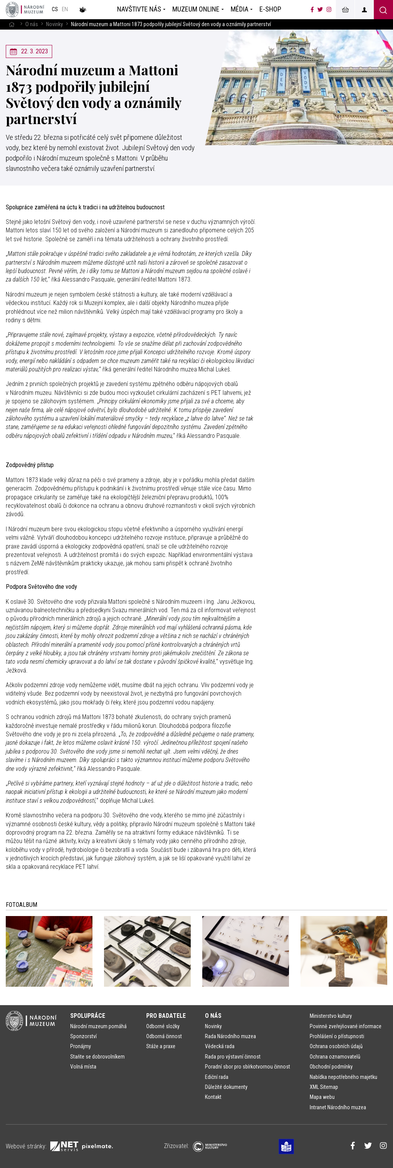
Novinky (54, 24)
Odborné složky (163, 1026)
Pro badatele (166, 1015)
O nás (31, 24)
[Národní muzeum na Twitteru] (320, 9)
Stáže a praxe (160, 1046)
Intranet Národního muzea (338, 1107)
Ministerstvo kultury (331, 1016)
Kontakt (213, 1097)
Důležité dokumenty (226, 1087)
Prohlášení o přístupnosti (337, 1036)
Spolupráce (87, 1015)
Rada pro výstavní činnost (233, 1057)
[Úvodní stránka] (25, 9)
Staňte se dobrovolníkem (97, 1057)
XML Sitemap (324, 1087)
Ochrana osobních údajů (336, 1046)
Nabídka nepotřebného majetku (343, 1077)
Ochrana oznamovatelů (335, 1057)
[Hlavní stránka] (11, 24)
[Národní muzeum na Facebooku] (312, 9)
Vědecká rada (219, 1046)
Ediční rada (216, 1077)
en (65, 9)
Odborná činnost (164, 1036)
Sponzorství (83, 1036)
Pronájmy (80, 1046)
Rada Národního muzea (230, 1036)
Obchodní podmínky (331, 1067)
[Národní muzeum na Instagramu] (329, 9)
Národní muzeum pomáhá (98, 1026)
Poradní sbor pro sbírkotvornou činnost (247, 1067)
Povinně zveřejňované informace (345, 1026)
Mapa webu (322, 1097)
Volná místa (83, 1067)
